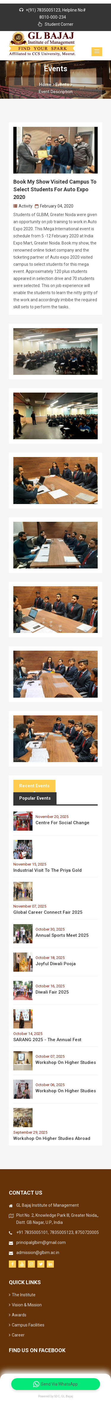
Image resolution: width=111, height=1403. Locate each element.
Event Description (56, 91)
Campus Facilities (26, 1325)
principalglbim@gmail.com (41, 1242)
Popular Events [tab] (35, 798)
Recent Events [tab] (34, 785)
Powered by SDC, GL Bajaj (55, 1396)
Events (63, 84)
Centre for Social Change (62, 822)
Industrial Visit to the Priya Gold (47, 870)
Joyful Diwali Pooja (56, 963)
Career (17, 1335)
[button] (96, 51)
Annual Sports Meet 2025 (62, 935)
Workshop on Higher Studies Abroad (51, 1138)
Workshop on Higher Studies (66, 1062)
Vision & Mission (25, 1304)
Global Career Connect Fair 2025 (48, 912)
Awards (17, 1315)
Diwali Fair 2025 (52, 992)
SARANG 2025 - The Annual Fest (47, 1039)
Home (46, 84)
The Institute (22, 1294)
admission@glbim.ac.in (37, 1252)
